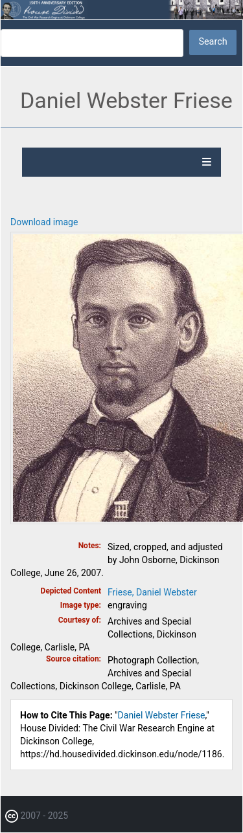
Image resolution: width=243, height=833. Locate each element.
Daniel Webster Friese (161, 715)
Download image (44, 222)
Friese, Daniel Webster (152, 592)
